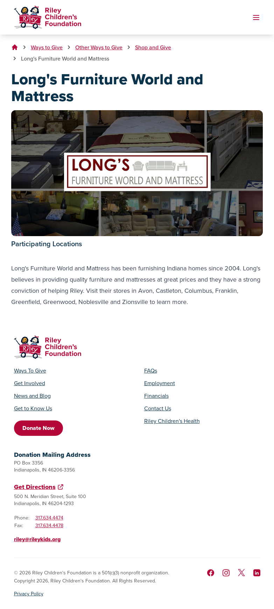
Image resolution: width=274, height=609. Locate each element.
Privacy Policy (28, 593)
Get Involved (29, 383)
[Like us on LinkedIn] (256, 572)
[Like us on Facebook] (210, 572)
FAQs (150, 370)
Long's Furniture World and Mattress (65, 58)
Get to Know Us (33, 408)
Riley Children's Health (172, 421)
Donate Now (38, 428)
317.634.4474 (49, 518)
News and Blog (32, 395)
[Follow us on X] (241, 572)
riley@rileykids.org (37, 539)
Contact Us (157, 408)
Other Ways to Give (98, 47)
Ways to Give (47, 47)
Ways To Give (30, 370)
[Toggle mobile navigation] (256, 17)
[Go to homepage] (47, 17)
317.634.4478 (49, 525)
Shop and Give (153, 47)
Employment (159, 383)
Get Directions (35, 486)
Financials (156, 395)
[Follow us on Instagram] (226, 572)
